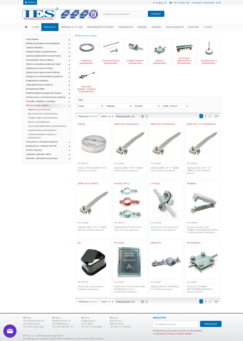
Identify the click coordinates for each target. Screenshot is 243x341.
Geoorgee (53, 335)
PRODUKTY (50, 27)
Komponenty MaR (35, 89)
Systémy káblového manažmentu (43, 56)
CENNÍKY (156, 27)
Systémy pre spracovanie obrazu (43, 72)
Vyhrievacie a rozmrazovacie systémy (46, 97)
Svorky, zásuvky (34, 150)
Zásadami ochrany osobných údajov (174, 333)
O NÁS (35, 27)
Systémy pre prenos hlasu (39, 68)
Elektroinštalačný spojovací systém (44, 93)
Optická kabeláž (34, 47)
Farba (81, 106)
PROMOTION (125, 27)
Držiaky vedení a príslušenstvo (42, 118)
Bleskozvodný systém (37, 105)
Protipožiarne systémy (37, 80)
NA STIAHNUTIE (175, 27)
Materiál (111, 106)
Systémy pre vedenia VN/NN (41, 146)
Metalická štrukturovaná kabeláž (43, 43)
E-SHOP (208, 27)
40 (216, 116)
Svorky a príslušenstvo (39, 122)
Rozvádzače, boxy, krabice (40, 60)
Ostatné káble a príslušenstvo (41, 51)
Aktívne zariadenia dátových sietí (43, 64)
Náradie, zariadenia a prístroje (41, 158)
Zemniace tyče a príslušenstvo (43, 113)
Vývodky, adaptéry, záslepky (40, 101)
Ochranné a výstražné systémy (42, 141)
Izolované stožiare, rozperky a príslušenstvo (42, 136)
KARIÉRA (142, 27)
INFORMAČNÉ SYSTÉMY (100, 27)
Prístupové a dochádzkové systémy (44, 76)
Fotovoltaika (32, 39)
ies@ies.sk (161, 2)
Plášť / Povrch (170, 106)
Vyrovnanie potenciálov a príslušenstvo (47, 126)
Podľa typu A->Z (86, 116)
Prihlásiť (30, 2)
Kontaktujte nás (31, 338)
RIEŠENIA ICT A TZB (72, 27)
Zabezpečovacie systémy (39, 84)
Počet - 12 (106, 116)
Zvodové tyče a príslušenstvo (42, 130)
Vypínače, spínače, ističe (38, 154)
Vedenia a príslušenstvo (39, 109)
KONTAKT (193, 27)
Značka (138, 106)
